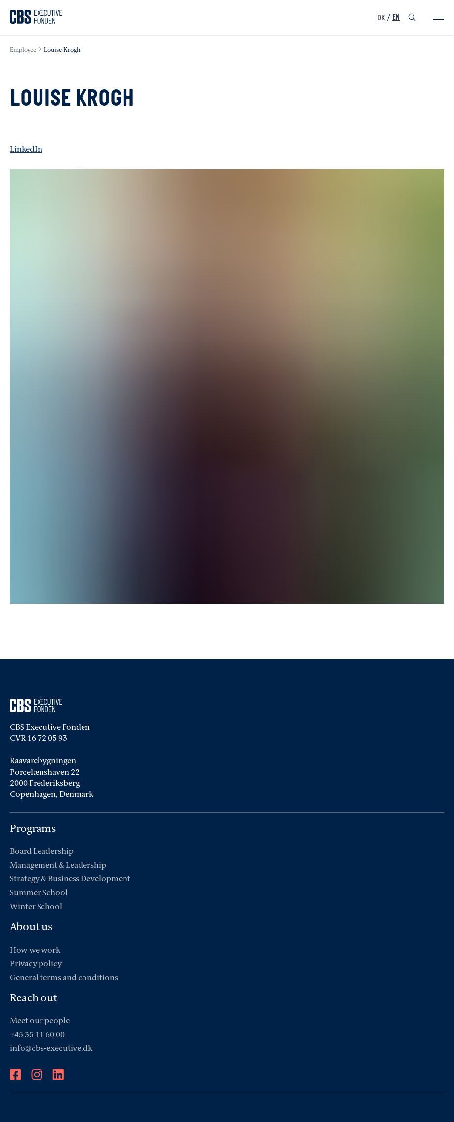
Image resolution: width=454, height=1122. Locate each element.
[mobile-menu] (438, 18)
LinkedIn (26, 150)
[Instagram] (36, 1075)
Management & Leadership (58, 866)
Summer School (39, 893)
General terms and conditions (64, 978)
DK (381, 18)
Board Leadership (42, 852)
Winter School (36, 907)
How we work (35, 951)
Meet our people (40, 1021)
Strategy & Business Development (70, 879)
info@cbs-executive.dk (51, 1049)
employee (23, 50)
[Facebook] (15, 1075)
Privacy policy (36, 964)
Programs (33, 829)
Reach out (33, 999)
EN (396, 18)
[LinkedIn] (58, 1075)
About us (31, 927)
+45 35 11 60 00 (37, 1035)
